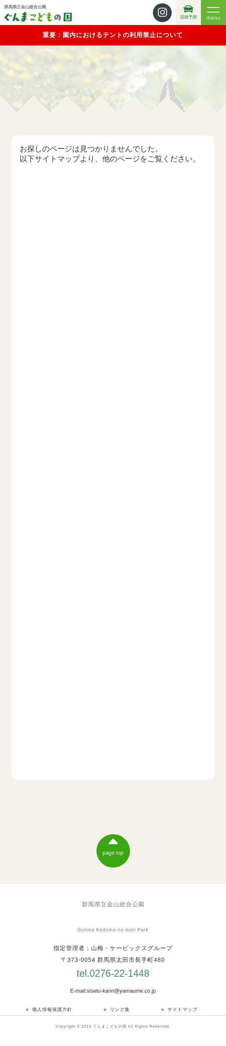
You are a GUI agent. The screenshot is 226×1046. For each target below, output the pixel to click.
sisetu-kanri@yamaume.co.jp (121, 991)
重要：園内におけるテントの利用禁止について (113, 34)
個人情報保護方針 (52, 1009)
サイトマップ (183, 1009)
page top (113, 845)
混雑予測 (188, 11)
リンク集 (120, 1009)
